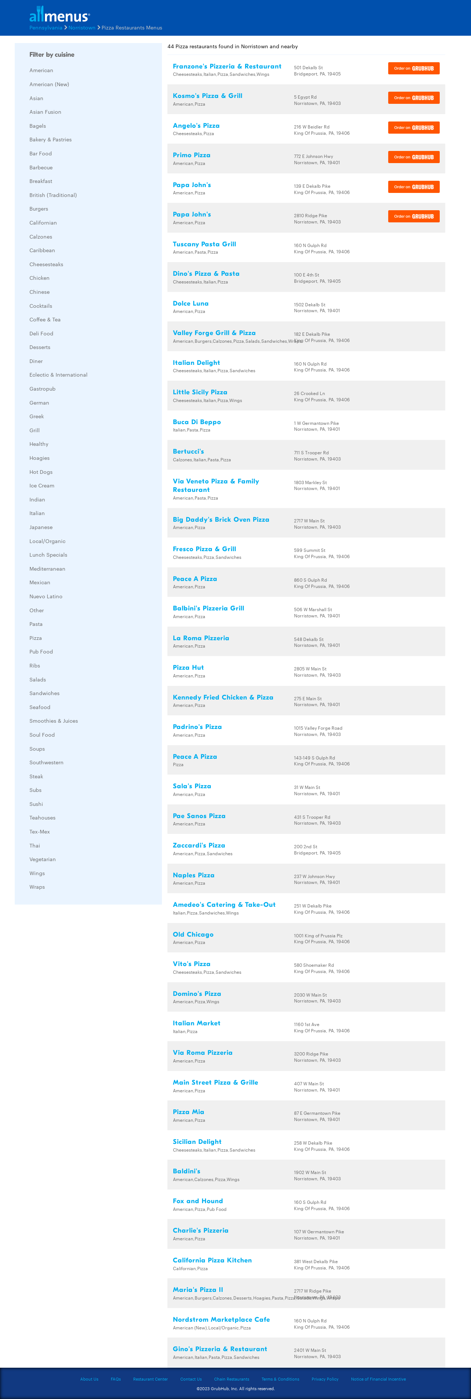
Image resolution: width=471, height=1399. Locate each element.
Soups (37, 748)
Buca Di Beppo (197, 422)
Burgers (38, 208)
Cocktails (40, 305)
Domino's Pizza (197, 994)
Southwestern (46, 762)
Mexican (39, 582)
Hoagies (39, 457)
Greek (36, 416)
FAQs (116, 1379)
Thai (34, 845)
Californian (43, 222)
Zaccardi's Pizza (199, 845)
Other (36, 610)
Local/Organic (47, 541)
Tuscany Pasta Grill (204, 244)
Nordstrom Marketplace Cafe (221, 1320)
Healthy (39, 443)
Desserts (39, 346)
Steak (36, 776)
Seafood (39, 707)
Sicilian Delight (197, 1142)
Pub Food (41, 651)
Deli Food (41, 333)
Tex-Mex (39, 831)
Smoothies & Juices (53, 720)
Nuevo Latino (46, 596)
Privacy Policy (325, 1379)
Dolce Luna (191, 303)
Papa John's (192, 185)
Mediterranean (47, 568)
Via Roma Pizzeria (203, 1053)
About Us (89, 1379)
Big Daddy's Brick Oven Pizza (221, 520)
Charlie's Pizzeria (201, 1230)
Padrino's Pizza (197, 727)
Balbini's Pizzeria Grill (208, 608)
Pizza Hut (188, 668)
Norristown (82, 27)
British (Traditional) (53, 194)
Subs (35, 789)
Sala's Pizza (192, 786)
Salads (37, 679)
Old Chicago (193, 934)
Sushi (36, 803)
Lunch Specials (48, 554)
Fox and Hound (198, 1201)
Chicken (39, 277)
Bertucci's (188, 451)
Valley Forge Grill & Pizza (214, 333)
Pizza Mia (189, 1112)
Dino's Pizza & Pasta (206, 274)
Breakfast (40, 180)
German (39, 402)
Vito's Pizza (192, 964)
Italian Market (197, 1023)
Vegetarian (42, 859)
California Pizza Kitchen (212, 1260)
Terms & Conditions (280, 1379)
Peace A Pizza (195, 579)
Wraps (37, 886)
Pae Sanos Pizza (199, 816)
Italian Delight (196, 363)
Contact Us (191, 1379)
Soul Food (42, 734)
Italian (37, 513)
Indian (37, 499)
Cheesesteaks (46, 264)
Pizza (35, 637)
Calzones (40, 236)
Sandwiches (44, 693)
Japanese (41, 527)
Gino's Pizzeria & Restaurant (220, 1349)
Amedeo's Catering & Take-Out (224, 905)
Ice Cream (41, 485)
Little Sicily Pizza (200, 392)
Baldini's (187, 1171)
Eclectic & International (58, 374)
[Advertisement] (70, 1020)
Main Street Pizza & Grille (215, 1082)
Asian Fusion (45, 111)
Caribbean (42, 250)
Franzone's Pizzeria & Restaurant (227, 66)
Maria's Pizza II (198, 1290)
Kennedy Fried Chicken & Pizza (223, 697)
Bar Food (40, 153)
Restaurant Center (150, 1379)
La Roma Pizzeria (201, 638)
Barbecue (41, 167)
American (41, 70)
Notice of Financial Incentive (378, 1379)
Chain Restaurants (231, 1379)
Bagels (37, 125)
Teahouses (42, 817)
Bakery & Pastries (50, 139)
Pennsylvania (46, 27)
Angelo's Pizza (196, 126)
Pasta (36, 623)
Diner (36, 360)
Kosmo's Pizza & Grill (207, 96)
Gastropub (42, 388)
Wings (37, 873)
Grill (34, 430)
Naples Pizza (194, 875)
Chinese (39, 291)
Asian (36, 98)
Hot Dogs (41, 471)
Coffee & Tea (45, 319)
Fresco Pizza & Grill (204, 549)
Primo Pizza (192, 155)
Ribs (34, 665)
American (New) (49, 84)
